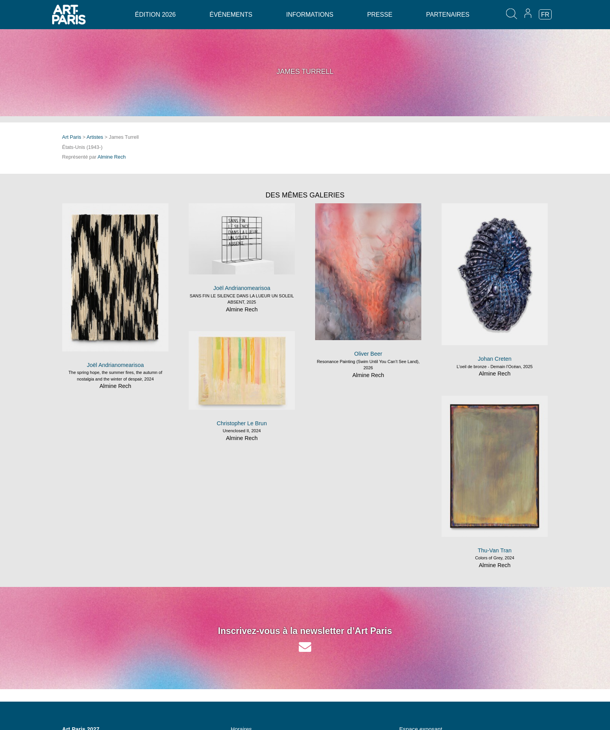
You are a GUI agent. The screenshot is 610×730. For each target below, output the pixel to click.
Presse (380, 14)
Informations (309, 14)
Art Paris (71, 137)
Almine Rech (112, 157)
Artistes (95, 137)
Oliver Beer (368, 354)
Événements (230, 14)
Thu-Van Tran (495, 550)
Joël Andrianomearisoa (115, 365)
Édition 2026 (155, 14)
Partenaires (447, 14)
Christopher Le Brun (242, 423)
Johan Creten (494, 359)
